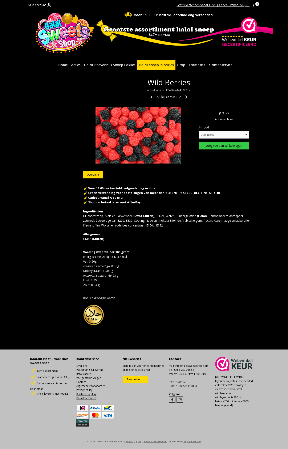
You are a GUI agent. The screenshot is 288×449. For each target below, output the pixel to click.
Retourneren (83, 374)
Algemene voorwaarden (90, 386)
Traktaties (196, 65)
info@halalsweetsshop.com (191, 366)
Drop (181, 65)
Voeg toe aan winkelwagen (224, 146)
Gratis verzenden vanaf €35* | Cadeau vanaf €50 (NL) (213, 5)
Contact (81, 382)
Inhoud (204, 127)
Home (63, 65)
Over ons (82, 366)
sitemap (130, 441)
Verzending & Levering (90, 370)
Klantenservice (220, 65)
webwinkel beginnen (155, 441)
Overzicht (92, 175)
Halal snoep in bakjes (156, 65)
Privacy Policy (84, 390)
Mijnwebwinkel (192, 441)
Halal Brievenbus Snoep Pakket (109, 65)
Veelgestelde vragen (88, 378)
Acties (76, 65)
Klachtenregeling (86, 394)
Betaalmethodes (86, 398)
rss (139, 441)
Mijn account (40, 5)
